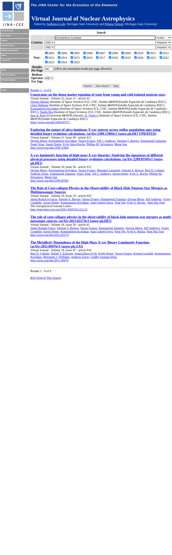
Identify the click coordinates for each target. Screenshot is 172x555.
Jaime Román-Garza (42, 228)
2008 (113, 53)
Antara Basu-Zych (85, 253)
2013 (49, 57)
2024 (62, 62)
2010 (138, 53)
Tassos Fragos (86, 141)
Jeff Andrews (154, 199)
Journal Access (7, 45)
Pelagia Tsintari (114, 24)
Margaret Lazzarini (108, 170)
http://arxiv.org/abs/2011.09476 (49, 260)
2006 (87, 53)
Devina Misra (38, 141)
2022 (164, 57)
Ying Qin (119, 202)
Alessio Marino (39, 101)
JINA (3, 70)
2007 (100, 53)
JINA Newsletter (8, 75)
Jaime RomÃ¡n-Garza (43, 199)
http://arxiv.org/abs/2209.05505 (49, 180)
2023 (49, 62)
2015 (75, 57)
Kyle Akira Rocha (74, 144)
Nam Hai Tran (156, 202)
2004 (62, 53)
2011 (151, 53)
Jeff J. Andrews (106, 141)
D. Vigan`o (91, 115)
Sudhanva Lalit (56, 24)
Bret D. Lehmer (154, 170)
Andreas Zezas (39, 173)
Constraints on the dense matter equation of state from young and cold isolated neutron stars (97, 95)
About (3, 55)
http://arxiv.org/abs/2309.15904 (49, 147)
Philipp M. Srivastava (99, 144)
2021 (151, 57)
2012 (164, 53)
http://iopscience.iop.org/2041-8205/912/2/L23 (58, 209)
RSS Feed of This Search (45, 277)
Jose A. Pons (38, 115)
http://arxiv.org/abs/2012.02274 (49, 235)
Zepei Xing (37, 144)
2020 (138, 57)
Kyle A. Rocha (139, 173)
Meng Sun (120, 144)
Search (4, 40)
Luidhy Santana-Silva (103, 257)
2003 (49, 53)
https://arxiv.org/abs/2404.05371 (50, 122)
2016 (87, 57)
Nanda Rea (46, 112)
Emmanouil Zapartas (153, 141)
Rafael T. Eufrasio (62, 253)
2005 (75, 53)
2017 (100, 57)
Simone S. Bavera (128, 141)
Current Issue (7, 30)
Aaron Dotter (54, 144)
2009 (126, 53)
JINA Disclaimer (8, 80)
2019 (126, 57)
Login (3, 90)
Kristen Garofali (143, 253)
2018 (113, 57)
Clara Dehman (39, 105)
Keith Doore (105, 253)
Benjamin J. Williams (56, 257)
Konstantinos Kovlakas (44, 108)
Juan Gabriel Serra (101, 202)
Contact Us (6, 60)
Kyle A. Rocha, (136, 202)
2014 (62, 57)
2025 (75, 62)
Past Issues (5, 35)
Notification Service (9, 50)
